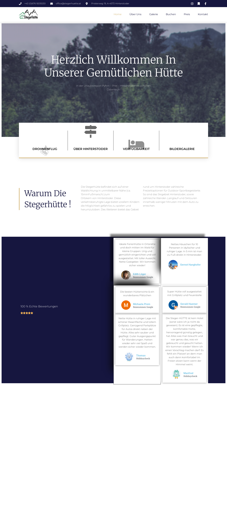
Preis (187, 14)
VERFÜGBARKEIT (136, 149)
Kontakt (203, 14)
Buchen (171, 14)
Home (118, 14)
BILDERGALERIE (182, 149)
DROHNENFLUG (44, 149)
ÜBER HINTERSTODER (90, 149)
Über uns (135, 14)
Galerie (153, 14)
